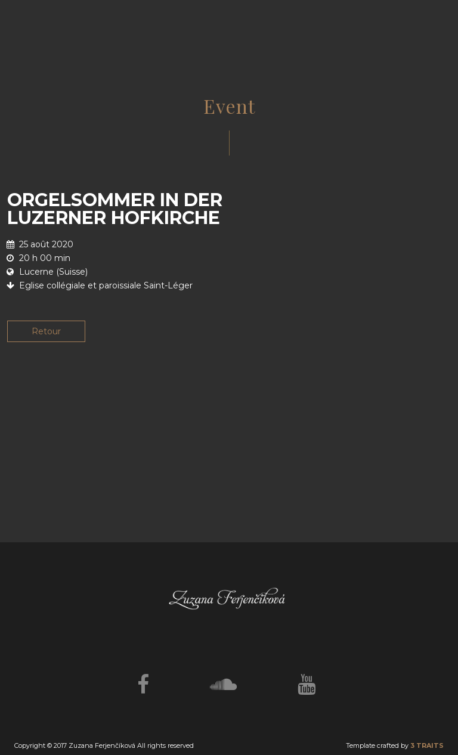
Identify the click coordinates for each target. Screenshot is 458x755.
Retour (46, 331)
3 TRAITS (427, 745)
